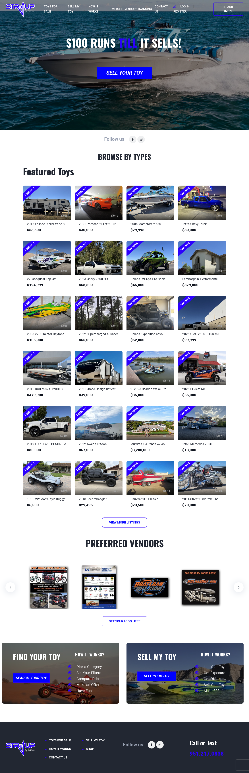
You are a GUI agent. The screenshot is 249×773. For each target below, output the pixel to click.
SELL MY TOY (74, 9)
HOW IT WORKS (93, 9)
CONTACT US (161, 9)
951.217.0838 (207, 753)
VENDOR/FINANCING (138, 9)
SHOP (90, 749)
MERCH (117, 9)
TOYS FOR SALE (50, 9)
